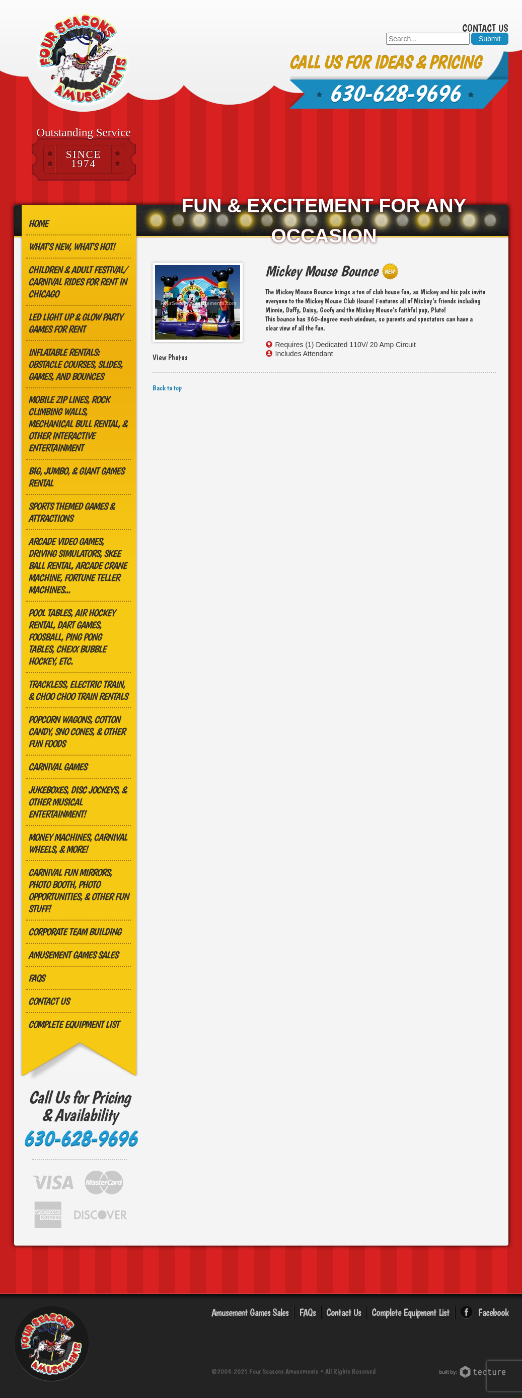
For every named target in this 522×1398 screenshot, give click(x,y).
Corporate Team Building (74, 932)
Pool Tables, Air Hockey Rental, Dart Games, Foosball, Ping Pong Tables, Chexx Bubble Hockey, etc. (71, 637)
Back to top (167, 388)
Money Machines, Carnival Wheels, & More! (77, 843)
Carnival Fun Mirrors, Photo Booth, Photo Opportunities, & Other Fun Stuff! (78, 890)
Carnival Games (57, 767)
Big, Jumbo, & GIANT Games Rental (76, 477)
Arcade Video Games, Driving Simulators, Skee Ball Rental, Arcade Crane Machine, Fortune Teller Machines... (77, 565)
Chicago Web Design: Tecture (473, 1372)
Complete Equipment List (73, 1024)
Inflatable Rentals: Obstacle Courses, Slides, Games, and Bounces (75, 364)
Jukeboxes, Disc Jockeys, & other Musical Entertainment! (77, 802)
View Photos (170, 357)
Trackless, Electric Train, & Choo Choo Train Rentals (77, 690)
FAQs (36, 978)
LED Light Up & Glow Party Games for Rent (75, 323)
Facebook (493, 1312)
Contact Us (485, 28)
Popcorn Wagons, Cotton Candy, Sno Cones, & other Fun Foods (76, 731)
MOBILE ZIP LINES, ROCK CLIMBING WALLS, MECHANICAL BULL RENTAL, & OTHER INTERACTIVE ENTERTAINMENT (77, 423)
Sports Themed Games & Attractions (71, 512)
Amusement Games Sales (73, 955)
